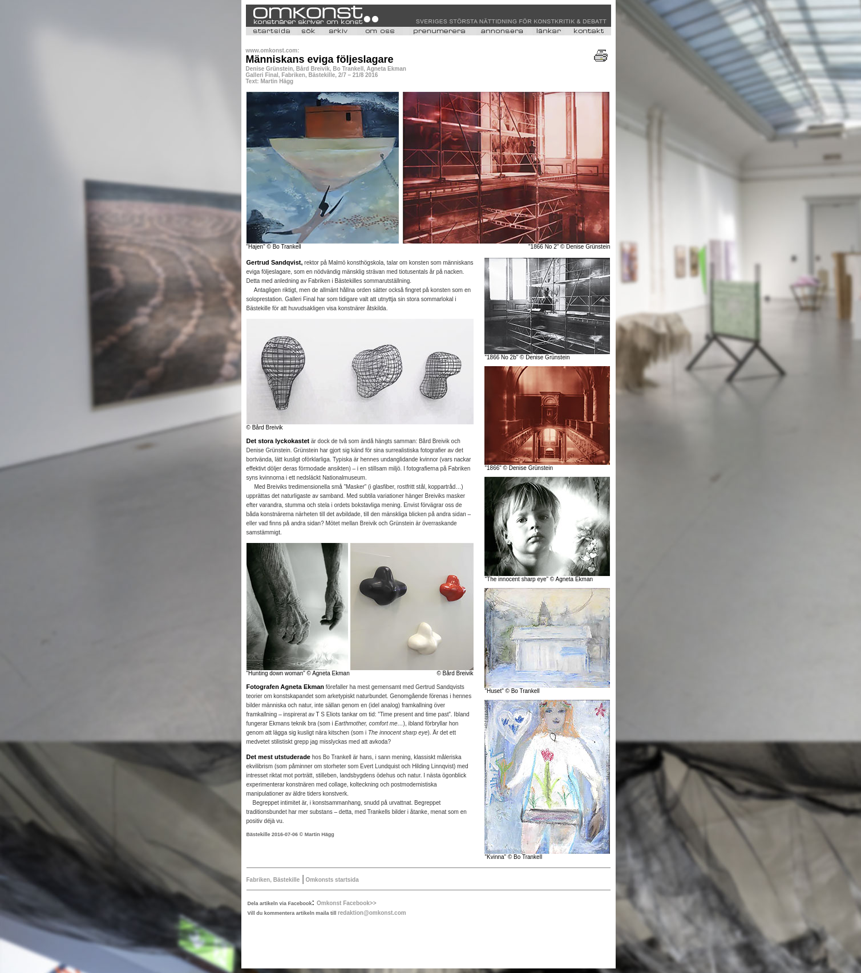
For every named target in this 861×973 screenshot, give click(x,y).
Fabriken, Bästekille (273, 880)
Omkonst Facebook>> (346, 903)
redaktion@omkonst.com (372, 913)
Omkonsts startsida (331, 880)
